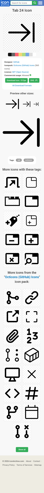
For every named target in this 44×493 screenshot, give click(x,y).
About (28, 461)
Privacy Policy (8, 465)
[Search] (34, 3)
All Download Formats (22, 85)
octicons (28, 160)
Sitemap (38, 465)
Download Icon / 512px (16, 80)
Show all (21, 449)
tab (19, 160)
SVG (34, 80)
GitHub (16, 62)
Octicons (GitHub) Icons (23, 65)
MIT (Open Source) (20, 72)
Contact (36, 461)
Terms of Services (24, 465)
